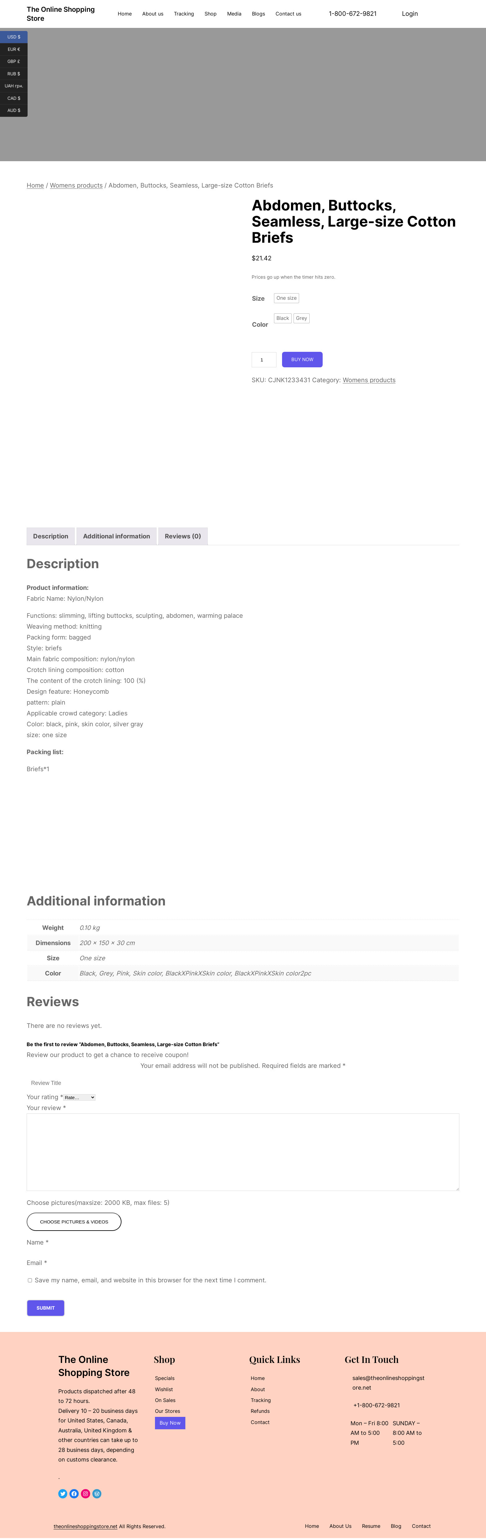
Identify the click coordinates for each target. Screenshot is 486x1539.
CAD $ (17, 98)
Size (258, 298)
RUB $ (17, 74)
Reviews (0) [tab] (183, 536)
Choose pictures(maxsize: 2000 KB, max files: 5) (98, 1202)
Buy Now (302, 359)
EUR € (18, 49)
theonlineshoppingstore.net (85, 1527)
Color (260, 324)
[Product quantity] (264, 359)
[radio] (286, 298)
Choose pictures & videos (74, 1222)
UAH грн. (16, 86)
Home (35, 185)
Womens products (76, 185)
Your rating (45, 1097)
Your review (46, 1108)
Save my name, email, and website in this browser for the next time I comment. (151, 1281)
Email (37, 1263)
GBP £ (17, 61)
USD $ (17, 37)
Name (38, 1243)
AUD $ (17, 110)
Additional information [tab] (116, 536)
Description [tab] (50, 536)
